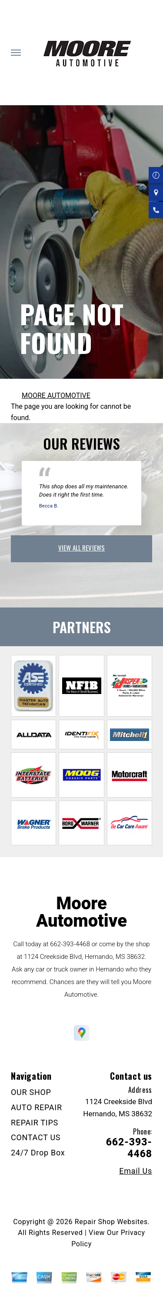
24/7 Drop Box (38, 1152)
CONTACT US (35, 1137)
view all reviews (81, 547)
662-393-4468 (70, 944)
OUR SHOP (31, 1092)
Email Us (135, 1171)
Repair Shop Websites (111, 1222)
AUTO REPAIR (36, 1107)
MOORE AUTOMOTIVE (56, 395)
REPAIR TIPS (34, 1122)
